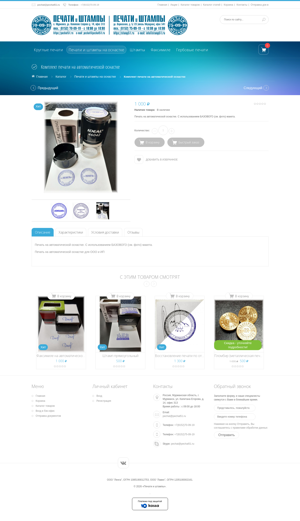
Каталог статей (211, 4)
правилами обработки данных (250, 427)
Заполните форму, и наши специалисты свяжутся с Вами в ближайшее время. (237, 397)
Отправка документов (48, 415)
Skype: (166, 443)
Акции (173, 4)
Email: (166, 412)
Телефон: (168, 425)
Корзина (228, 4)
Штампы (137, 49)
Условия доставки (105, 232)
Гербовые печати (192, 49)
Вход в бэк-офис (45, 410)
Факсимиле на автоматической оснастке (67, 355)
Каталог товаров (190, 4)
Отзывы (133, 232)
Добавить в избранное (162, 159)
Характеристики (71, 232)
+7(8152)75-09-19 (184, 434)
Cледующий (253, 88)
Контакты (242, 4)
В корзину (64, 296)
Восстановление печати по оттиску (182, 355)
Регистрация (103, 400)
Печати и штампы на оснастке (96, 49)
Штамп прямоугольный (120, 355)
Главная (162, 4)
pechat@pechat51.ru (48, 5)
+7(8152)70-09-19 (90, 5)
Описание (42, 232)
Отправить (226, 435)
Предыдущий (48, 88)
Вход (99, 395)
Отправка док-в (260, 4)
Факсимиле (160, 49)
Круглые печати (48, 49)
